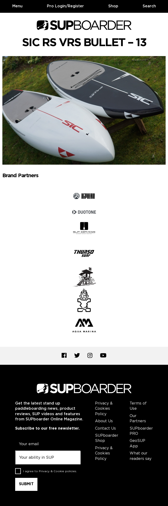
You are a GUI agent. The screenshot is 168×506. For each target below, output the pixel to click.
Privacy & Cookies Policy (104, 409)
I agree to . (50, 471)
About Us (104, 421)
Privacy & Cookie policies (57, 471)
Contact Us (105, 428)
